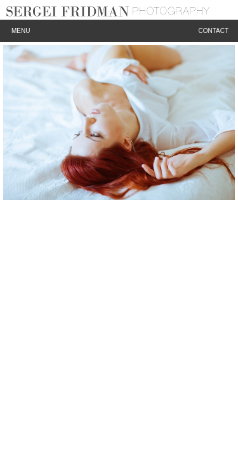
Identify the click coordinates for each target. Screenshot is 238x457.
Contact (213, 30)
